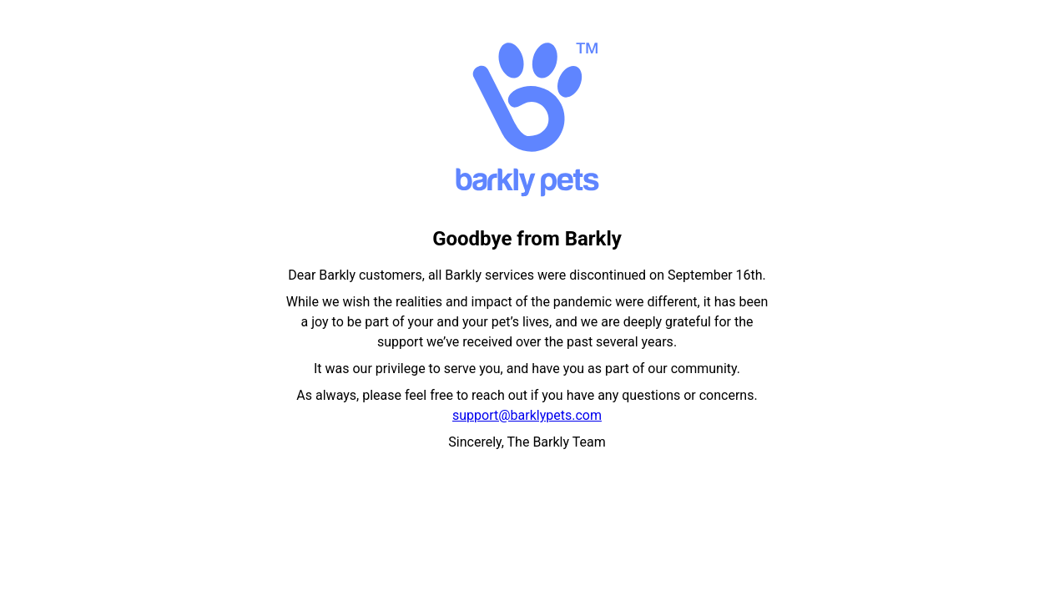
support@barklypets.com (527, 415)
